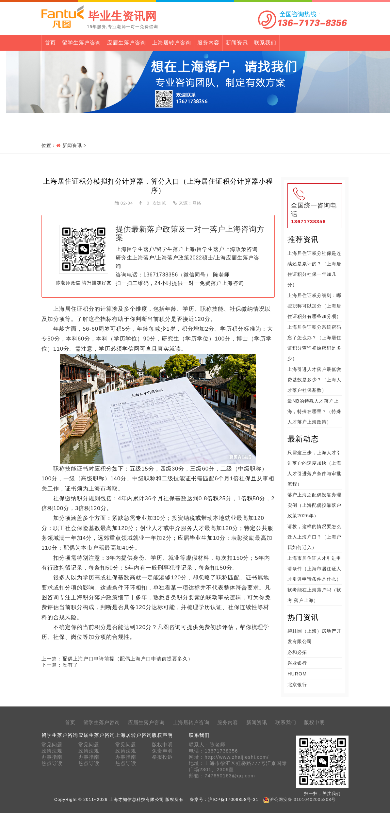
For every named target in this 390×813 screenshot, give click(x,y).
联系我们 (265, 42)
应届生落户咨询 (126, 42)
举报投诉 (162, 757)
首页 (50, 42)
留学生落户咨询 (81, 42)
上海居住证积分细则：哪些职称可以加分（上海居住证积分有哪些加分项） (314, 306)
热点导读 (51, 763)
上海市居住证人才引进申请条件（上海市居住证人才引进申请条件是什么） (314, 569)
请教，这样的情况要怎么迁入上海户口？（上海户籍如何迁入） (314, 537)
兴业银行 (297, 663)
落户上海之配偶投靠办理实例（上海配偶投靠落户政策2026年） (314, 505)
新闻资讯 (237, 42)
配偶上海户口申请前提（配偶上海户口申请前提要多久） (127, 658)
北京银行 (297, 684)
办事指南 (51, 757)
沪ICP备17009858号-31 (233, 799)
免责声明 (162, 751)
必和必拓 (297, 652)
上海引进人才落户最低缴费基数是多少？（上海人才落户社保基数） (314, 380)
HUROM (297, 673)
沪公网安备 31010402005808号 (302, 799)
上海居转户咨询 (171, 42)
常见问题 (51, 744)
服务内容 (208, 42)
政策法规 (51, 751)
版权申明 (314, 722)
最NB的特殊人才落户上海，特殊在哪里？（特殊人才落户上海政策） (314, 411)
